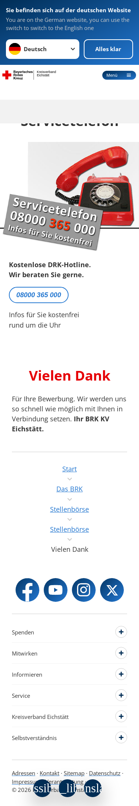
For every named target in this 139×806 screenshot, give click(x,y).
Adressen (23, 773)
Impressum (26, 781)
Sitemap (74, 773)
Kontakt (49, 773)
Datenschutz (104, 773)
